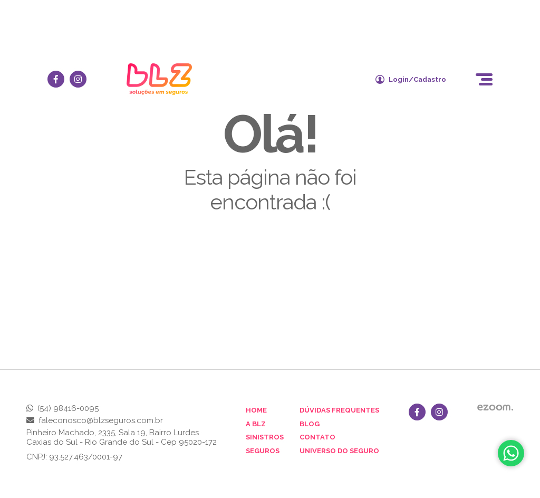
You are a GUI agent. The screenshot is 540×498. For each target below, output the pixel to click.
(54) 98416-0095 (68, 408)
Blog (310, 424)
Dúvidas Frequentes (339, 410)
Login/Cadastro (410, 79)
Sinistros (265, 437)
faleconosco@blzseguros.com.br (100, 420)
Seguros (262, 451)
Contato (317, 437)
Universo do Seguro (339, 451)
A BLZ (256, 424)
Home (256, 410)
